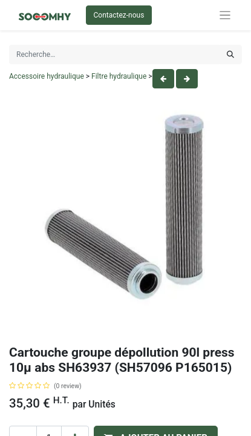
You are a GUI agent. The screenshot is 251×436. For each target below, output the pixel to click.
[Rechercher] (230, 54)
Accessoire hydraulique (46, 76)
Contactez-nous (119, 15)
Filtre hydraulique (118, 76)
